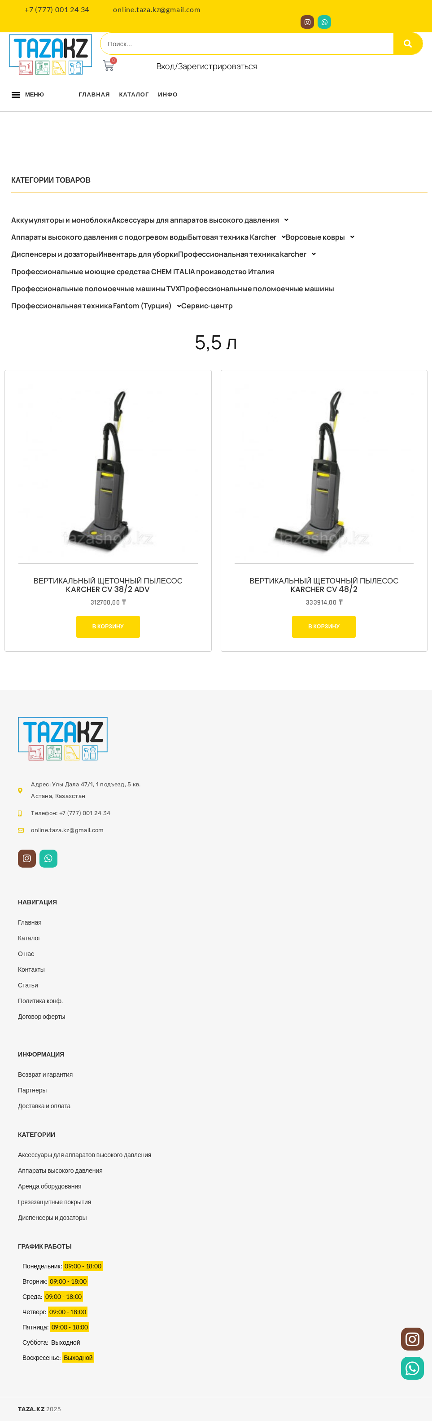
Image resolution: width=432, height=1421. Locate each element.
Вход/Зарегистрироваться (207, 66)
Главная (94, 94)
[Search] (408, 43)
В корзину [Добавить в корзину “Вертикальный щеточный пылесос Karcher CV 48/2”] (324, 626)
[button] (16, 94)
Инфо (168, 94)
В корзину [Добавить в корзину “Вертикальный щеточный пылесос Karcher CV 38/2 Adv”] (108, 626)
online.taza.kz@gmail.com (156, 9)
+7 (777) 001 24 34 (57, 9)
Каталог (134, 94)
